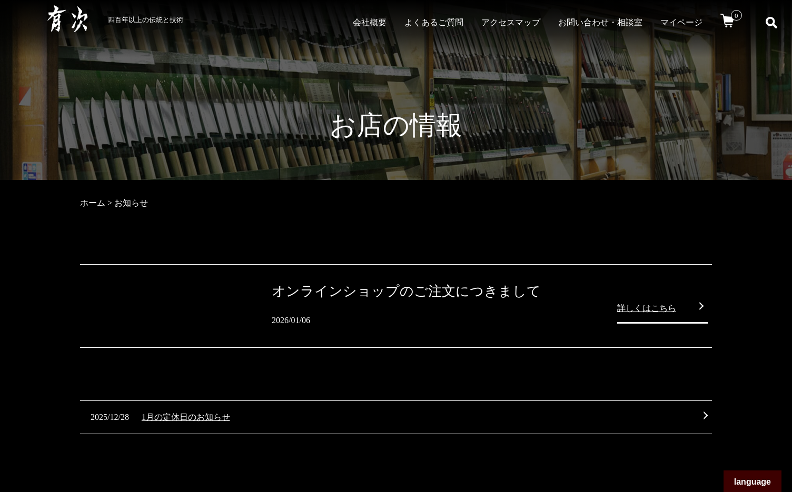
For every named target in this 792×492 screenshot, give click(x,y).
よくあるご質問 (433, 22)
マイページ (681, 22)
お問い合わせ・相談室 (600, 22)
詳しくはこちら (646, 308)
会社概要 (370, 22)
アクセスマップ (510, 22)
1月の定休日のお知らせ (186, 417)
